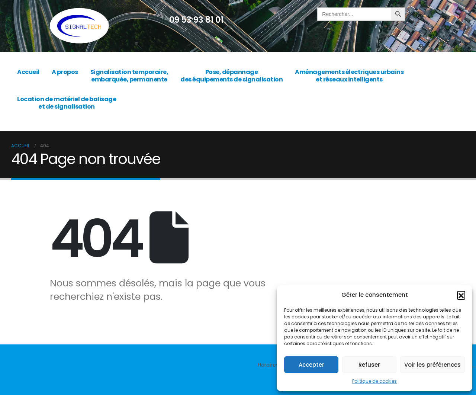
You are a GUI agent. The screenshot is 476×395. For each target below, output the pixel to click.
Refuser (369, 365)
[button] (461, 295)
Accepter (311, 365)
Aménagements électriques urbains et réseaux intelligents (349, 76)
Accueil (28, 72)
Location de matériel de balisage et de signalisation (66, 103)
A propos (65, 72)
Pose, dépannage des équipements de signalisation (231, 76)
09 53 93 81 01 (196, 20)
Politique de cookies (374, 381)
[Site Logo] (79, 26)
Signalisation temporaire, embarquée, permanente (129, 76)
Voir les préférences (432, 365)
